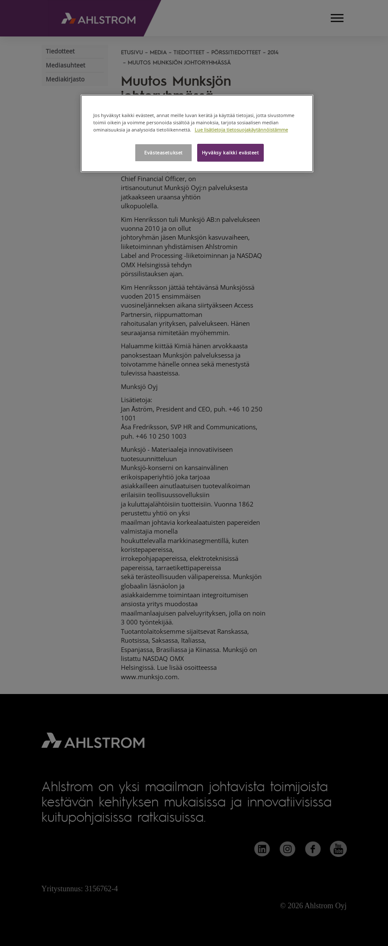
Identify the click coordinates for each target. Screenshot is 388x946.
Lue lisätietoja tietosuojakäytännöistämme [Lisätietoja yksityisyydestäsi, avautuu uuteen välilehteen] (241, 129)
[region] (197, 133)
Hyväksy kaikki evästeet (230, 152)
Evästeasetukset (163, 152)
